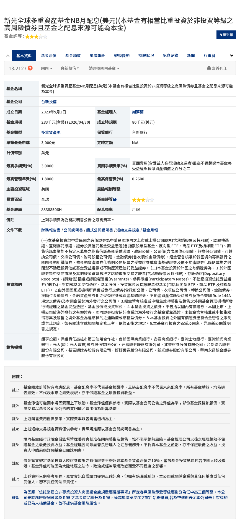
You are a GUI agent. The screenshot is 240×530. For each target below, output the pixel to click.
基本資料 (24, 55)
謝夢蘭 (138, 112)
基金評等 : (25, 36)
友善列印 (226, 34)
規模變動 (122, 55)
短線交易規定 (128, 230)
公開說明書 (73, 230)
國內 (46, 68)
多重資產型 (51, 132)
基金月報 (150, 230)
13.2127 (21, 68)
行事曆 (209, 55)
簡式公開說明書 (99, 230)
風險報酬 (97, 55)
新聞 (191, 55)
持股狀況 (146, 55)
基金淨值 (48, 55)
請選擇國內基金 (104, 68)
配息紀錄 (170, 55)
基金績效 (73, 55)
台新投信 (70, 68)
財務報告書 (51, 230)
